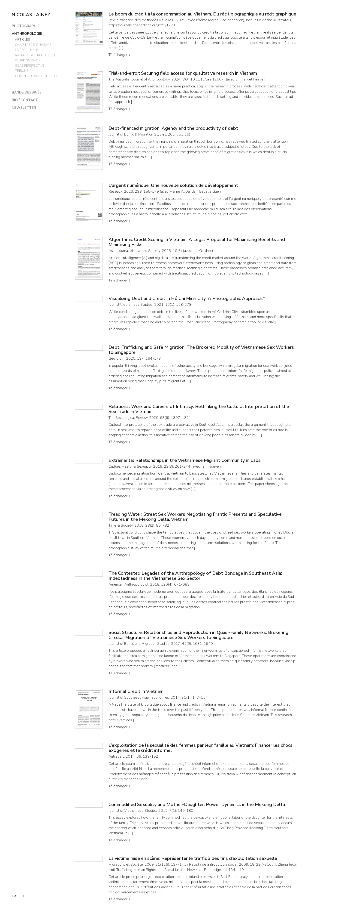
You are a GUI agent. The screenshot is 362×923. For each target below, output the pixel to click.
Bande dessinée (26, 92)
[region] (40, 456)
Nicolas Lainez (31, 15)
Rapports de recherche (35, 54)
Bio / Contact (25, 100)
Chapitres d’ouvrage (33, 44)
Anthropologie (27, 33)
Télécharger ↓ (119, 54)
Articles (22, 39)
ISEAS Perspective (30, 65)
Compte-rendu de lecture (37, 75)
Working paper (28, 60)
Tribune (21, 70)
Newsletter (24, 107)
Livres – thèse (27, 49)
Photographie (25, 26)
